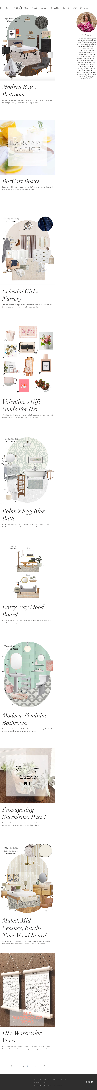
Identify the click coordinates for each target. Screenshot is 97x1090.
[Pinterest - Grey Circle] (92, 1082)
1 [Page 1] (19, 1066)
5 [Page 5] (35, 1066)
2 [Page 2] (23, 1066)
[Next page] (40, 1066)
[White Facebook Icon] (86, 1082)
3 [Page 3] (27, 1066)
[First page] (11, 1066)
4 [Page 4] (31, 1066)
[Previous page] (15, 1066)
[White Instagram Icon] (89, 1082)
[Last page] (44, 1066)
